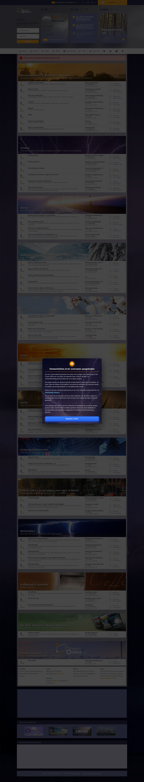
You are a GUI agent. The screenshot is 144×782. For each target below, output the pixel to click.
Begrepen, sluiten (72, 419)
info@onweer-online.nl (52, 392)
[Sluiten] (99, 361)
